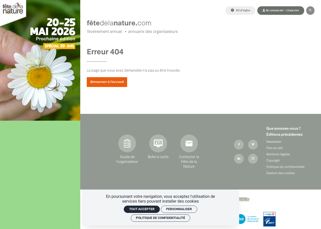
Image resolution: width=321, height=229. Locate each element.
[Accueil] (134, 21)
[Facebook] (239, 145)
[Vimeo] (253, 145)
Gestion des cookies (280, 173)
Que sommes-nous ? (283, 129)
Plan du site (274, 148)
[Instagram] (253, 159)
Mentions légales (278, 155)
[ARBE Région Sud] (241, 200)
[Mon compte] (280, 10)
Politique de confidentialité (285, 167)
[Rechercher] (310, 10)
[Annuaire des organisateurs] (153, 32)
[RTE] (247, 219)
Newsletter (273, 142)
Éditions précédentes (284, 135)
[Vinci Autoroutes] (269, 219)
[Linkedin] (239, 159)
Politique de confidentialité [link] (160, 218)
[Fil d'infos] (240, 10)
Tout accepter (141, 209)
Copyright (273, 161)
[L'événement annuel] (104, 32)
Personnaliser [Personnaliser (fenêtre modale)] (179, 209)
